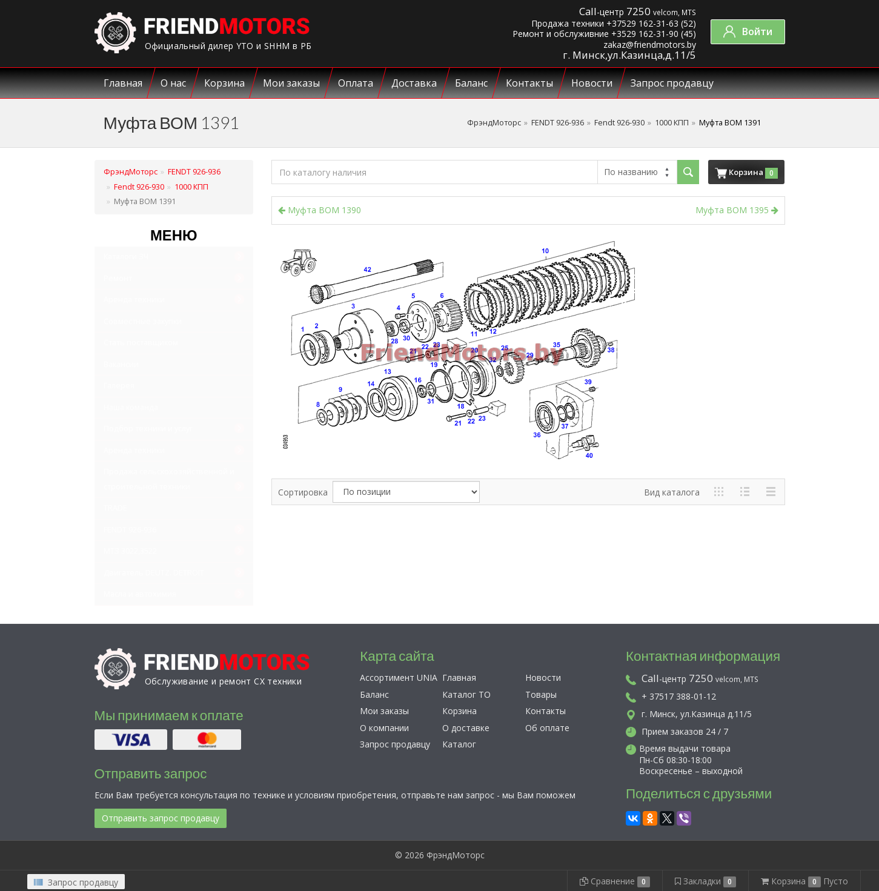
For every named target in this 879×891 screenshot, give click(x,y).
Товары (541, 694)
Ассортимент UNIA (398, 677)
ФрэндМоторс (494, 123)
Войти (747, 31)
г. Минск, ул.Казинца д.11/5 (689, 714)
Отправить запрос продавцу (160, 818)
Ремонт (118, 278)
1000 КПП (672, 123)
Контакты (529, 83)
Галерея (119, 385)
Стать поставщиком (141, 342)
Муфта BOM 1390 (319, 210)
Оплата (355, 83)
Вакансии (121, 364)
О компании (384, 728)
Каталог (459, 744)
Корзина (224, 83)
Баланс (471, 83)
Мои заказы (291, 83)
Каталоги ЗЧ (126, 256)
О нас (173, 83)
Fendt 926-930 (619, 123)
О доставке (465, 728)
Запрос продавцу (672, 83)
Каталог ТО (466, 694)
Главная (123, 83)
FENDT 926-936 (557, 123)
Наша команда (131, 407)
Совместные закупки (143, 321)
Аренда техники (134, 299)
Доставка (414, 83)
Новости (591, 83)
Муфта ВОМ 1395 (736, 210)
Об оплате (547, 728)
